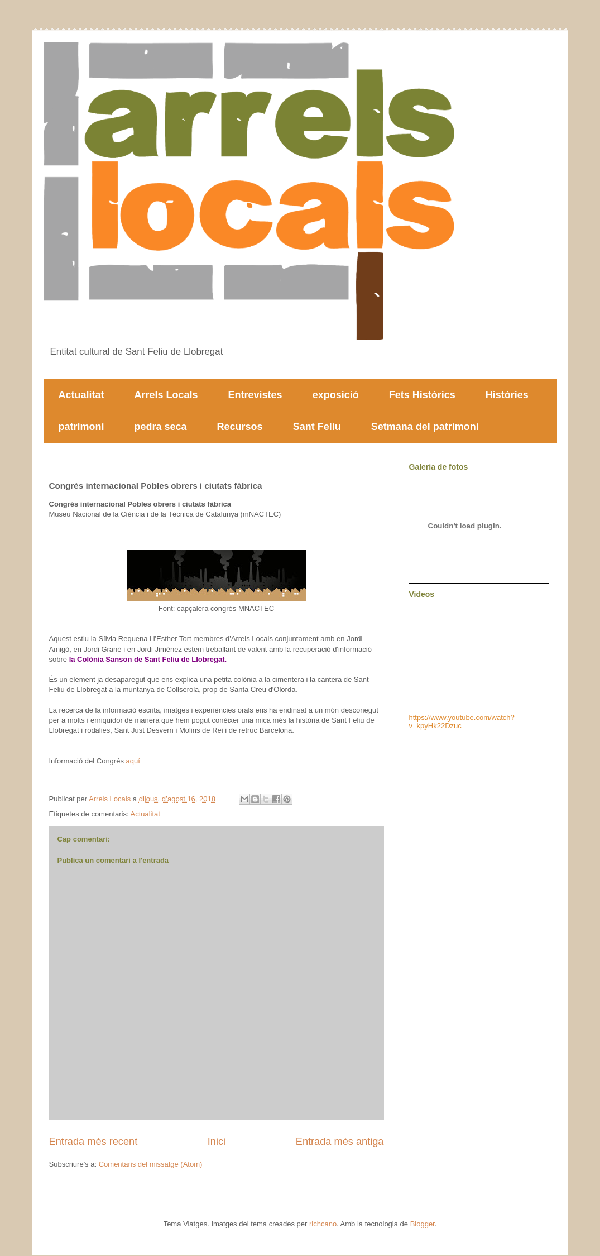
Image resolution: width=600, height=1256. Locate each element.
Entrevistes (255, 394)
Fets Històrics (422, 394)
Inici (216, 1141)
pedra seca (161, 426)
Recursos (240, 426)
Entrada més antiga (340, 1141)
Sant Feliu (317, 426)
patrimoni (81, 426)
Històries (507, 394)
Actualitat (81, 394)
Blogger (422, 1224)
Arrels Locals (166, 394)
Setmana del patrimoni (425, 426)
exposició (336, 394)
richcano (323, 1224)
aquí (133, 761)
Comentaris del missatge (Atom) (151, 1164)
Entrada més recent (93, 1141)
